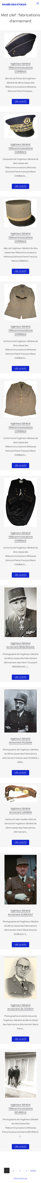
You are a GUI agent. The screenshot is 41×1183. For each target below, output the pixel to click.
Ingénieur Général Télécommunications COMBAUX (20, 67)
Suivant (33, 1170)
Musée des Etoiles (14, 4)
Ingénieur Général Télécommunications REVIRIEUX (20, 1108)
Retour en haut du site (20, 1178)
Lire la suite (20, 101)
